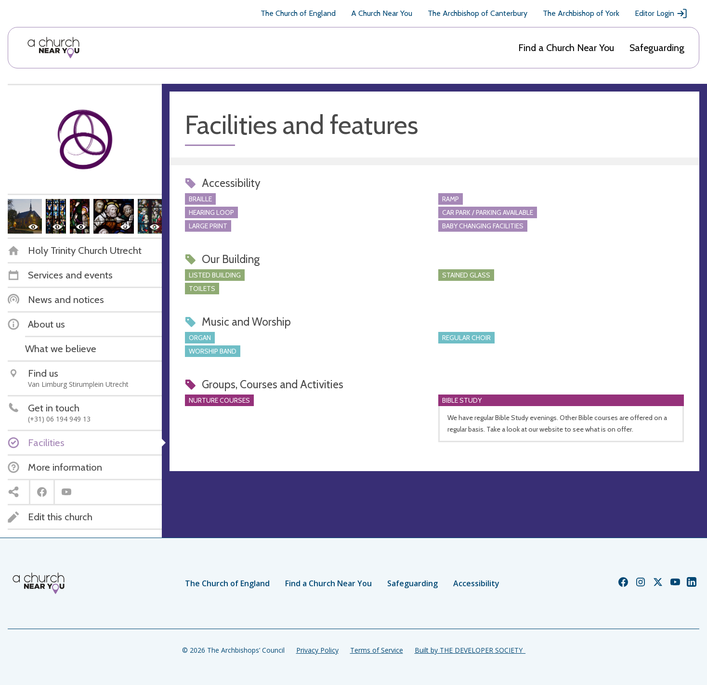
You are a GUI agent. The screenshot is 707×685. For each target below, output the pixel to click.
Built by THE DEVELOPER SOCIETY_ (470, 650)
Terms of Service (376, 650)
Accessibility (476, 583)
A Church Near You (381, 13)
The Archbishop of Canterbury (477, 13)
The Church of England (298, 13)
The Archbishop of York (581, 13)
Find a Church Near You (566, 47)
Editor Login (661, 13)
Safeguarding (656, 47)
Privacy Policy (317, 650)
